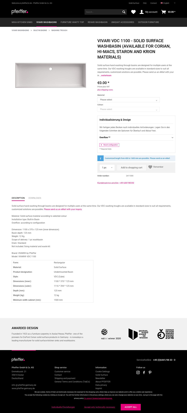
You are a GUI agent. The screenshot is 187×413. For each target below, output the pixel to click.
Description (18, 198)
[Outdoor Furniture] (148, 22)
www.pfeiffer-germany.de (23, 388)
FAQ (144, 3)
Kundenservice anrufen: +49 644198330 (115, 183)
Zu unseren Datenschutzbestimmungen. (98, 398)
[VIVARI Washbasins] (46, 22)
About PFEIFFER (102, 381)
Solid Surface (134, 3)
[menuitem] (132, 2)
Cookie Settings (102, 371)
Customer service (62, 371)
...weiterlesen (105, 75)
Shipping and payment (65, 378)
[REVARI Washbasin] (97, 22)
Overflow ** (136, 137)
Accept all (131, 407)
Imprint (98, 388)
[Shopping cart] (168, 12)
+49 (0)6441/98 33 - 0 (164, 360)
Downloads (35, 198)
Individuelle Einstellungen (63, 407)
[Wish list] (133, 12)
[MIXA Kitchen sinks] (22, 22)
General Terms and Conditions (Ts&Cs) (72, 381)
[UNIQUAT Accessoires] (122, 22)
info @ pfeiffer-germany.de (24, 385)
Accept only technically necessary (99, 407)
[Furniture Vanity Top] (72, 22)
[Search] (124, 12)
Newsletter (100, 378)
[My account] (148, 12)
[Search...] (106, 12)
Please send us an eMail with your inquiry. (63, 209)
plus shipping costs (105, 90)
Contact (153, 3)
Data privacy (101, 385)
